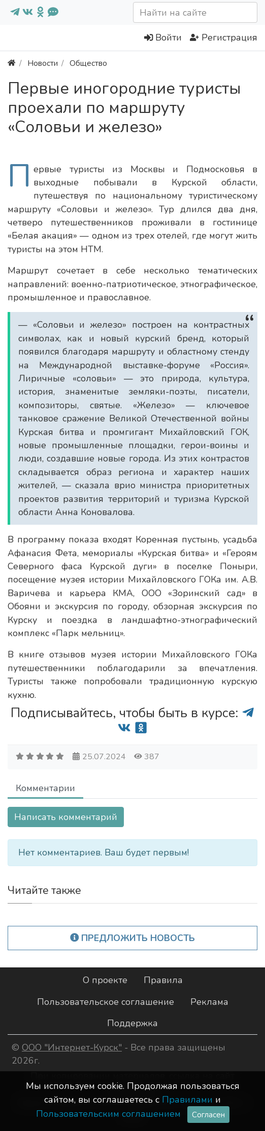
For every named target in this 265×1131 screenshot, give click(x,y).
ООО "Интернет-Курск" (72, 1047)
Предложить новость (132, 938)
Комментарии (45, 788)
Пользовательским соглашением (108, 1114)
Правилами (187, 1100)
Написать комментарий (65, 817)
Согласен (208, 1114)
